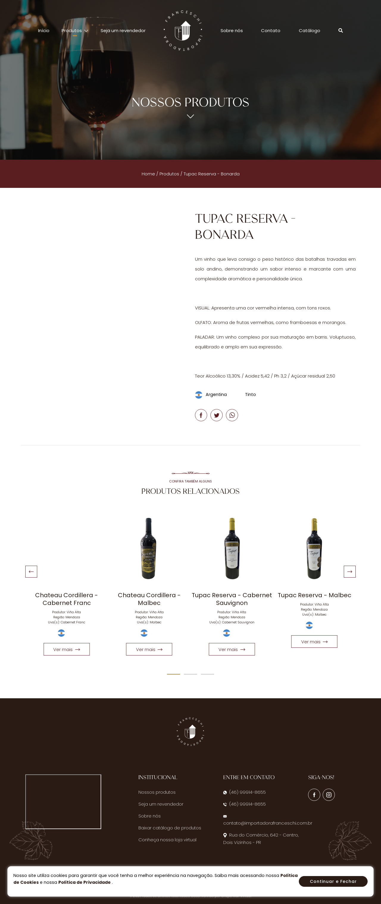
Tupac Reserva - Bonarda (212, 174)
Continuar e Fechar (333, 881)
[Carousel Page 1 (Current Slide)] (173, 674)
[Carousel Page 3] (207, 674)
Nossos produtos (157, 792)
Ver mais (66, 649)
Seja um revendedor (123, 30)
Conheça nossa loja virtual (167, 840)
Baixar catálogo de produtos (169, 828)
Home (148, 174)
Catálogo (309, 30)
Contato (270, 30)
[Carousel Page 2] (190, 674)
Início (43, 30)
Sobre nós (232, 30)
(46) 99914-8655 (244, 792)
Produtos (169, 174)
